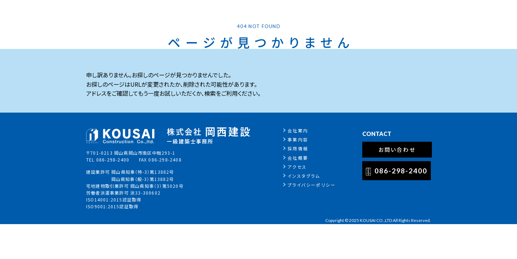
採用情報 (298, 148)
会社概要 (298, 158)
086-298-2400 (400, 171)
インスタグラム (304, 176)
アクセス (297, 167)
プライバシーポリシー (312, 185)
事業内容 (298, 139)
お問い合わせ (397, 149)
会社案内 (298, 130)
